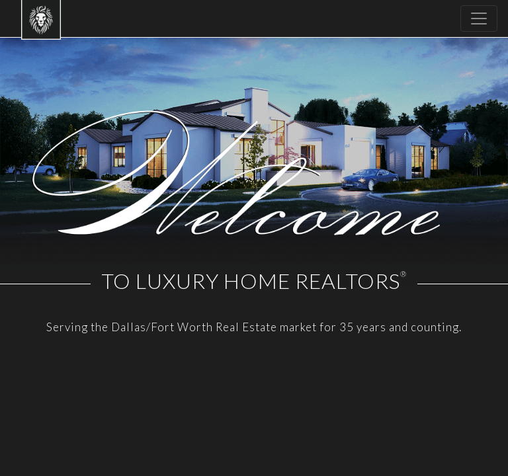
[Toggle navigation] (478, 18)
